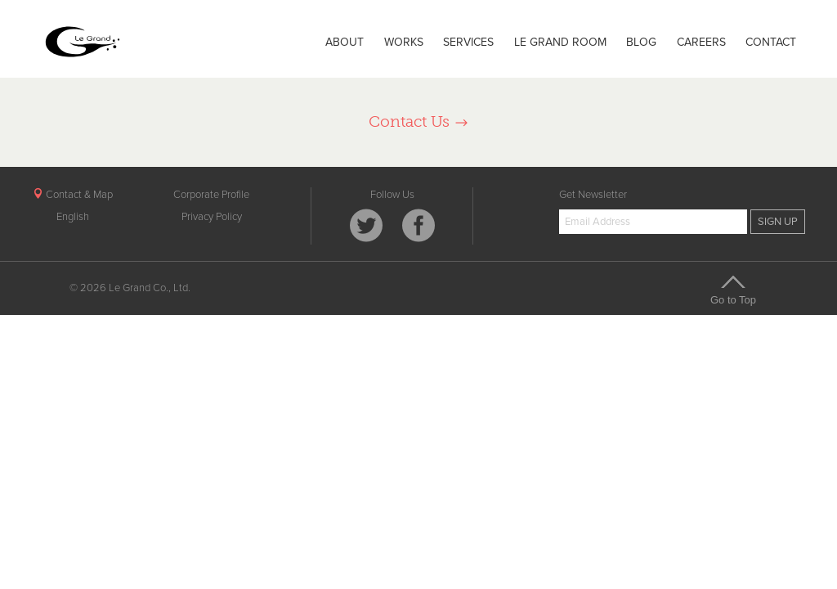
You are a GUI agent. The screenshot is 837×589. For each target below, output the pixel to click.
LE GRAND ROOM (560, 42)
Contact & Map (73, 194)
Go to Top (733, 289)
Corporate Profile (211, 194)
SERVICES (468, 42)
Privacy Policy (211, 216)
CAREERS (701, 42)
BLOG (641, 42)
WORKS (403, 42)
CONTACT (770, 42)
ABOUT (344, 42)
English (72, 216)
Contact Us (419, 121)
